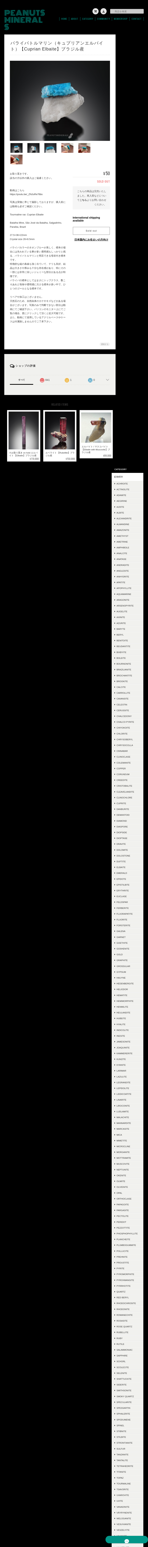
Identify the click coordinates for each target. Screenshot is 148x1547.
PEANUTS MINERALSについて (57, 1528)
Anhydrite (128, 143)
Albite (126, 79)
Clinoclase (129, 323)
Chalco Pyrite (131, 288)
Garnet (127, 503)
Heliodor (128, 556)
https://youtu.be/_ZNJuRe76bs (26, 180)
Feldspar (128, 468)
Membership (121, 17)
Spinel (126, 1000)
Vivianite (127, 1111)
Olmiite (126, 748)
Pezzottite (129, 794)
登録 (130, 1484)
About (74, 17)
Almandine (128, 91)
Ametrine (128, 108)
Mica (125, 701)
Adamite (127, 62)
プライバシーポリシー (88, 1528)
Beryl (126, 201)
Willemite (128, 1116)
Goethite (128, 509)
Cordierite (129, 1242)
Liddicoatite (129, 660)
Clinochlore (130, 364)
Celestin (127, 271)
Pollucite (128, 823)
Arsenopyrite (131, 172)
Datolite (127, 1352)
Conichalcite (130, 1192)
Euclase (127, 463)
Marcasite (128, 695)
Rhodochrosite (131, 877)
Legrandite (129, 649)
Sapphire (127, 931)
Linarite (127, 666)
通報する (103, 330)
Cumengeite (129, 1358)
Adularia (127, 1276)
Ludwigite (128, 1364)
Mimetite (127, 707)
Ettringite (128, 1169)
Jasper (126, 1230)
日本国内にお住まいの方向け (90, 225)
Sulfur (126, 1024)
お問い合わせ (126, 1431)
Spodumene (129, 994)
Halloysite (129, 1271)
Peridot (127, 788)
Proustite (128, 835)
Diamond (127, 387)
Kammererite (130, 620)
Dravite (127, 410)
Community (103, 17)
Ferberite (128, 474)
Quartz (126, 864)
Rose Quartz (130, 901)
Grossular (129, 532)
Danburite (128, 375)
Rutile (126, 919)
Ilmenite (127, 1282)
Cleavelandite (131, 358)
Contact (137, 17)
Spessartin (129, 983)
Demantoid (129, 381)
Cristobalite (130, 352)
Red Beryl (128, 869)
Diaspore (128, 393)
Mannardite (129, 689)
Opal (125, 759)
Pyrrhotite (129, 858)
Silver (126, 1247)
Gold (125, 521)
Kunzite (127, 626)
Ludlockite (129, 1259)
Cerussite (128, 277)
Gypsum (127, 538)
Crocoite (128, 1265)
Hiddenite (128, 1300)
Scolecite (128, 942)
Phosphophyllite (131, 801)
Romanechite (130, 890)
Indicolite (128, 596)
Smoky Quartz (131, 971)
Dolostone (129, 422)
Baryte (126, 195)
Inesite (126, 602)
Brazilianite (129, 236)
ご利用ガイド (126, 1410)
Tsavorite (128, 1064)
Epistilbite (129, 451)
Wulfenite (128, 1122)
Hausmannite (130, 1236)
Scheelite (128, 1175)
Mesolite (127, 1311)
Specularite (130, 977)
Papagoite (128, 771)
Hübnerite (128, 1212)
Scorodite (128, 1163)
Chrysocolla (130, 312)
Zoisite (126, 1151)
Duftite (127, 428)
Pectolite (128, 782)
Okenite (127, 742)
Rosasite (127, 896)
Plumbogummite (131, 815)
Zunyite (127, 1157)
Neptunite (128, 736)
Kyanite (127, 631)
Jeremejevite (130, 1334)
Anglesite (128, 137)
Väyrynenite (130, 1087)
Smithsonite (129, 965)
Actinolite (128, 56)
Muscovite (128, 730)
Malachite (128, 684)
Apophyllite (129, 155)
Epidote (127, 445)
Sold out (89, 216)
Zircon (126, 1146)
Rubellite (128, 907)
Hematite (127, 561)
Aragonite (128, 166)
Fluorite (127, 486)
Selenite (127, 948)
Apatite (126, 149)
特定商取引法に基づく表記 (130, 1420)
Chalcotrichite (131, 1205)
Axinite (126, 184)
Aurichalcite (130, 1198)
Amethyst (128, 102)
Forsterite (129, 492)
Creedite (127, 346)
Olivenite (128, 753)
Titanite (127, 1047)
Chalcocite (129, 1305)
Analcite (127, 120)
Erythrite (128, 457)
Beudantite (129, 213)
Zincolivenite (130, 1140)
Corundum (128, 341)
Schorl (127, 936)
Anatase (127, 125)
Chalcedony (130, 283)
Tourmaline (129, 1058)
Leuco (126, 1323)
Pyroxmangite (131, 852)
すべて (21, 365)
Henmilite (128, 573)
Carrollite (129, 259)
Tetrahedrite (130, 1041)
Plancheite (129, 809)
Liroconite (129, 672)
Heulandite (129, 579)
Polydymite (129, 1340)
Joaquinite (129, 614)
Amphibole (128, 114)
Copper (127, 335)
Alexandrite (130, 85)
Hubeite (127, 585)
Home (64, 17)
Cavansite (128, 265)
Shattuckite (129, 954)
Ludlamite (128, 678)
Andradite (128, 131)
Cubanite (127, 1317)
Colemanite (129, 329)
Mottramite (129, 724)
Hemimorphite (130, 567)
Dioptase (127, 405)
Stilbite (127, 1012)
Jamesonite (129, 608)
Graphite (128, 527)
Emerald (127, 439)
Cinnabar (128, 317)
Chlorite (127, 300)
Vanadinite (128, 1082)
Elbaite (126, 434)
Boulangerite (131, 1294)
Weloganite (129, 1093)
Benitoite (128, 207)
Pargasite (128, 777)
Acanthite (128, 1253)
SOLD (123, 1389)
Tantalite (128, 1035)
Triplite (127, 1186)
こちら (81, 185)
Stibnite (127, 1006)
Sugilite (127, 1369)
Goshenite (128, 515)
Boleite (127, 224)
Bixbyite (127, 218)
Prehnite (127, 829)
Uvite (125, 1076)
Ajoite (126, 73)
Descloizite (129, 1218)
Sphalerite (129, 989)
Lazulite (127, 643)
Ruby (125, 913)
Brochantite (130, 242)
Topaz (126, 1053)
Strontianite (130, 1018)
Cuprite (127, 370)
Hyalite (126, 591)
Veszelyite (129, 1105)
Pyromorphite (131, 846)
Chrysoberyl (130, 306)
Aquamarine (129, 160)
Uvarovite (128, 1070)
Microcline (129, 713)
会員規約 (140, 1528)
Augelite (127, 178)
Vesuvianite (129, 1099)
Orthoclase (129, 765)
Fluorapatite (130, 480)
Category (87, 17)
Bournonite (129, 230)
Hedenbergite (131, 550)
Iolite (125, 1288)
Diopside (127, 399)
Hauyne (127, 544)
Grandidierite (131, 1180)
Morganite (129, 719)
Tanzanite (128, 1029)
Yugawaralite (131, 1134)
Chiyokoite (129, 294)
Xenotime (128, 1128)
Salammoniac (130, 925)
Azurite (127, 189)
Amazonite (128, 96)
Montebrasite (131, 1346)
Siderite (127, 960)
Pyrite (126, 840)
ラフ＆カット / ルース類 (130, 1379)
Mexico (126, 1224)
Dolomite (128, 416)
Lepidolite (128, 655)
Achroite (128, 50)
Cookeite (128, 1329)
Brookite (128, 247)
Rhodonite (129, 884)
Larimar (127, 637)
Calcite (127, 253)
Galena (126, 498)
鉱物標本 (124, 43)
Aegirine (127, 67)
